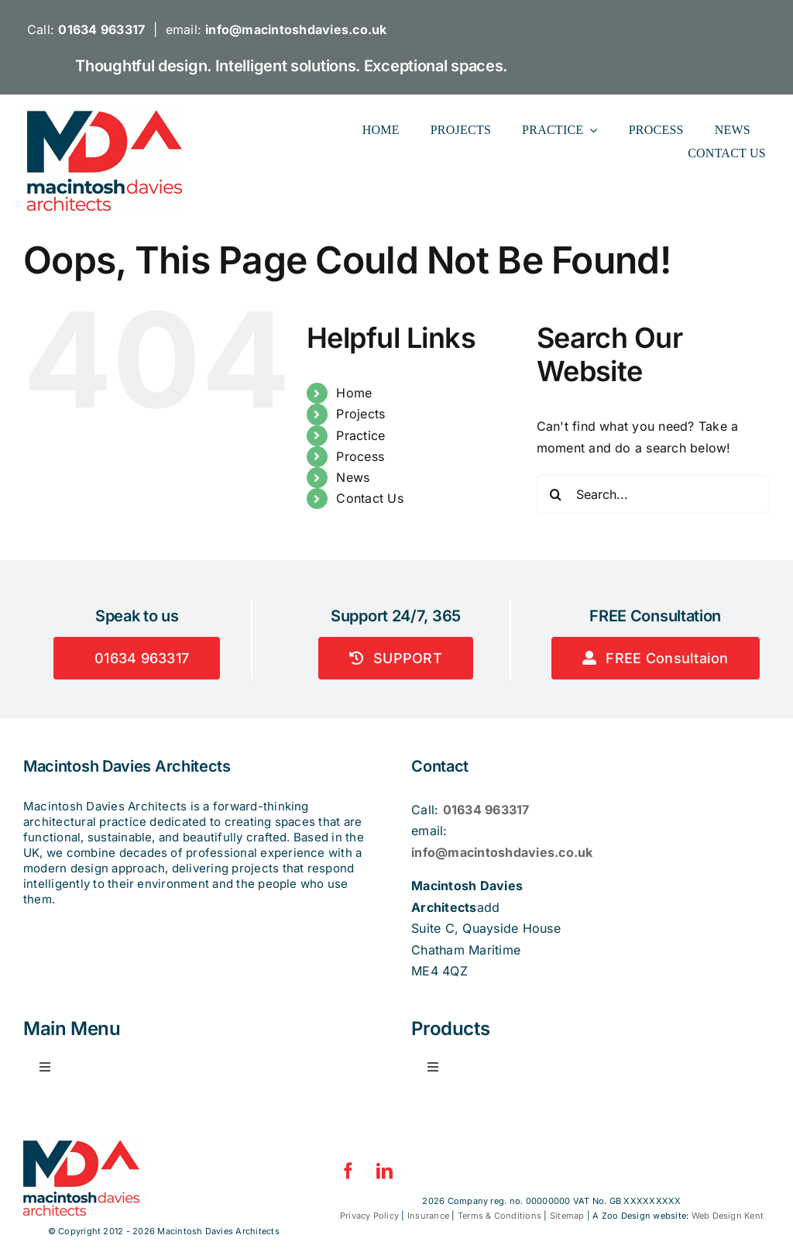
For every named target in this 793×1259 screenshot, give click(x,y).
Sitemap (567, 1215)
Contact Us (369, 498)
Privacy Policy (369, 1215)
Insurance (428, 1215)
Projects (360, 413)
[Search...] (653, 494)
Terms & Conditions (499, 1215)
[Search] (556, 494)
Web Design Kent (728, 1215)
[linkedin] (384, 1171)
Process (360, 456)
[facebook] (348, 1171)
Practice (360, 435)
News (352, 477)
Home (354, 393)
